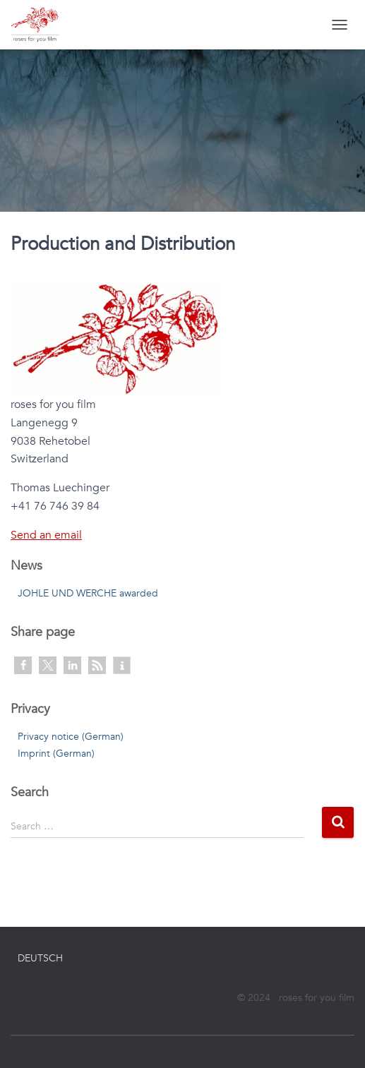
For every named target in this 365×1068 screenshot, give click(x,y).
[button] (23, 665)
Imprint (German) (56, 753)
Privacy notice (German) (71, 736)
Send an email (46, 535)
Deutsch (40, 958)
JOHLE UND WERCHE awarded (88, 593)
